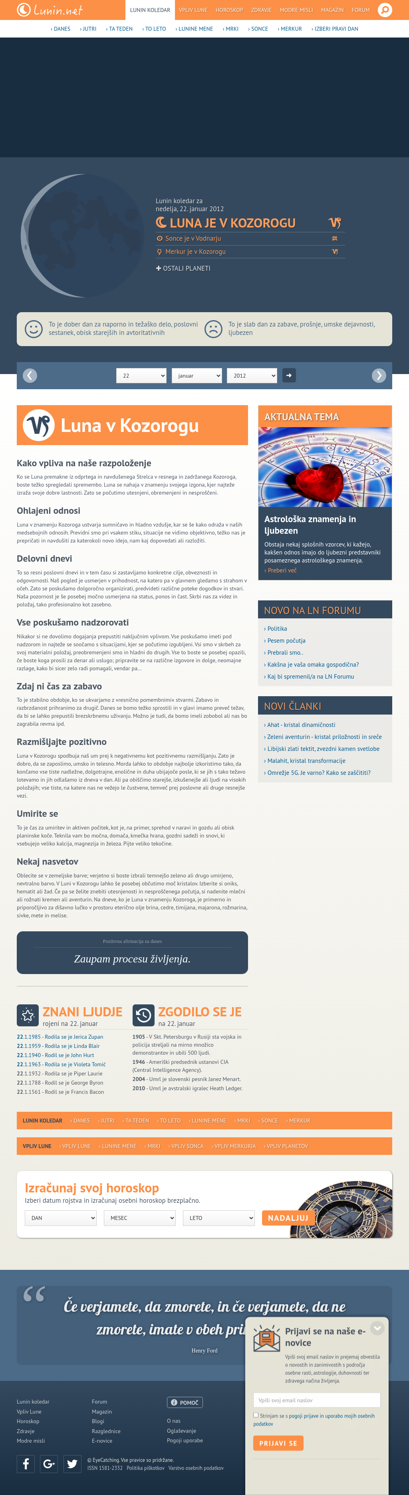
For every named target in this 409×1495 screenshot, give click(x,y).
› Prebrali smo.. (283, 652)
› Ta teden (119, 28)
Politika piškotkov (146, 1468)
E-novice (102, 1440)
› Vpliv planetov (286, 1146)
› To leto (154, 28)
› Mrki (230, 28)
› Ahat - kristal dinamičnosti (300, 725)
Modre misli (296, 10)
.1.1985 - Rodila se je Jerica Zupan (60, 1036)
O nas (174, 1420)
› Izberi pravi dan (335, 28)
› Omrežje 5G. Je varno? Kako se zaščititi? (317, 772)
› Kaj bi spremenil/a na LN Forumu (309, 676)
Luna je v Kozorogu (250, 223)
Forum (361, 10)
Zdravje (261, 10)
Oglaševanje (181, 1430)
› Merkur (290, 28)
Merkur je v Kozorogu (250, 252)
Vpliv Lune (193, 10)
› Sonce (258, 28)
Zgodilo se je (200, 1011)
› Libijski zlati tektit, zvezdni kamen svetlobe (321, 748)
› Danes (60, 28)
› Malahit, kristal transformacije (304, 760)
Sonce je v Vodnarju (250, 239)
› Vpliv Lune (75, 1146)
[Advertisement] (204, 97)
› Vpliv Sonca (186, 1146)
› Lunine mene (194, 28)
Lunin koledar (150, 10)
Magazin (332, 10)
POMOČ (189, 1402)
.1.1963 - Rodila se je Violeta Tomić (61, 1064)
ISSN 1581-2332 (105, 1468)
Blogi (98, 1421)
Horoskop (229, 10)
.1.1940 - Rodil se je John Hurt (55, 1055)
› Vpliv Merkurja (234, 1146)
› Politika (275, 628)
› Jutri (88, 28)
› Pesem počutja (285, 640)
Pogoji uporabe (185, 1440)
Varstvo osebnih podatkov (196, 1468)
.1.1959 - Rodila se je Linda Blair (58, 1045)
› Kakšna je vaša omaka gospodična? (311, 664)
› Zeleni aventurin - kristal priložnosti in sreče (323, 737)
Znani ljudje (83, 1011)
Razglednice (106, 1431)
